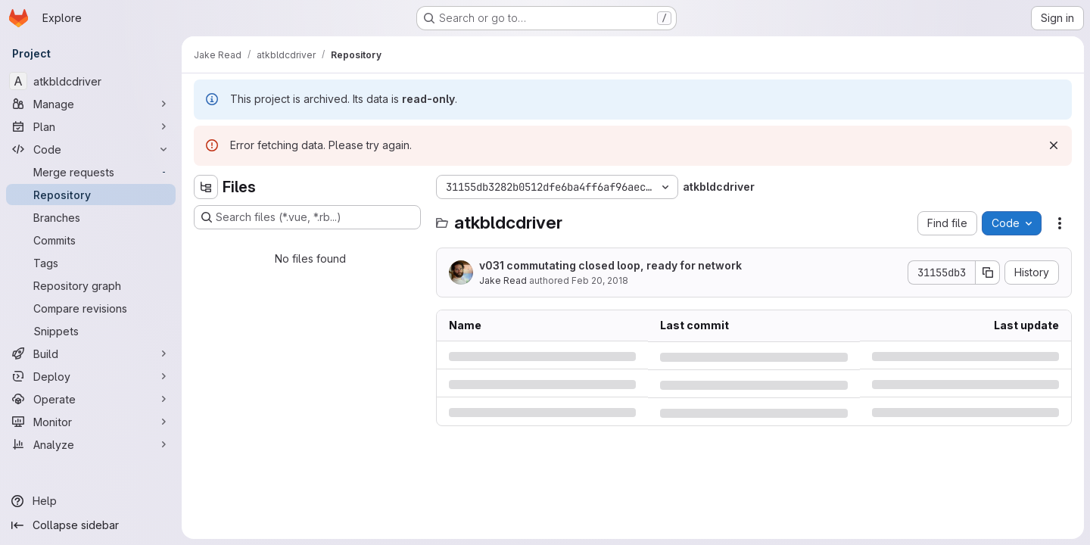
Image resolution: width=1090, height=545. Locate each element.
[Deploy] (91, 376)
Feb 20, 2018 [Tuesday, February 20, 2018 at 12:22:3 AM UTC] (599, 280)
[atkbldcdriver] (91, 81)
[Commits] (91, 240)
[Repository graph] (91, 285)
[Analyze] (91, 444)
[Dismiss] (1054, 145)
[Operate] (91, 399)
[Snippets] (91, 330)
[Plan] (91, 126)
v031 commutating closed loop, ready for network (610, 265)
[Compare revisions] (91, 308)
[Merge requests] (91, 171)
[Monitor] (91, 421)
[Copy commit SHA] (988, 272)
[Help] (91, 501)
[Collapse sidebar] (91, 525)
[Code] (91, 149)
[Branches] (91, 217)
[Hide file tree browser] (206, 187)
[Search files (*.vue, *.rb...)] (307, 217)
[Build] (91, 353)
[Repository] (91, 194)
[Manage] (91, 103)
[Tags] (91, 262)
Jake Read (503, 280)
